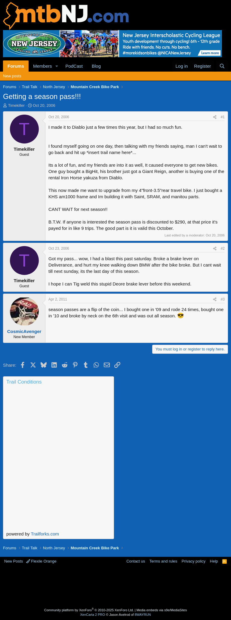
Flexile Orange (41, 561)
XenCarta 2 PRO (92, 614)
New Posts (13, 561)
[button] (56, 66)
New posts (12, 76)
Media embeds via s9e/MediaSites (162, 610)
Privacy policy (193, 561)
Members (42, 66)
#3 (223, 299)
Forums (16, 66)
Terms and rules (163, 561)
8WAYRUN (143, 614)
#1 (223, 117)
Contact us (135, 561)
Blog (96, 66)
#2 (223, 248)
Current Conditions (58, 411)
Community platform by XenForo (89, 610)
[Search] (222, 66)
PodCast (74, 66)
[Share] (215, 117)
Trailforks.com (45, 533)
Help (214, 561)
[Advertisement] (115, 586)
